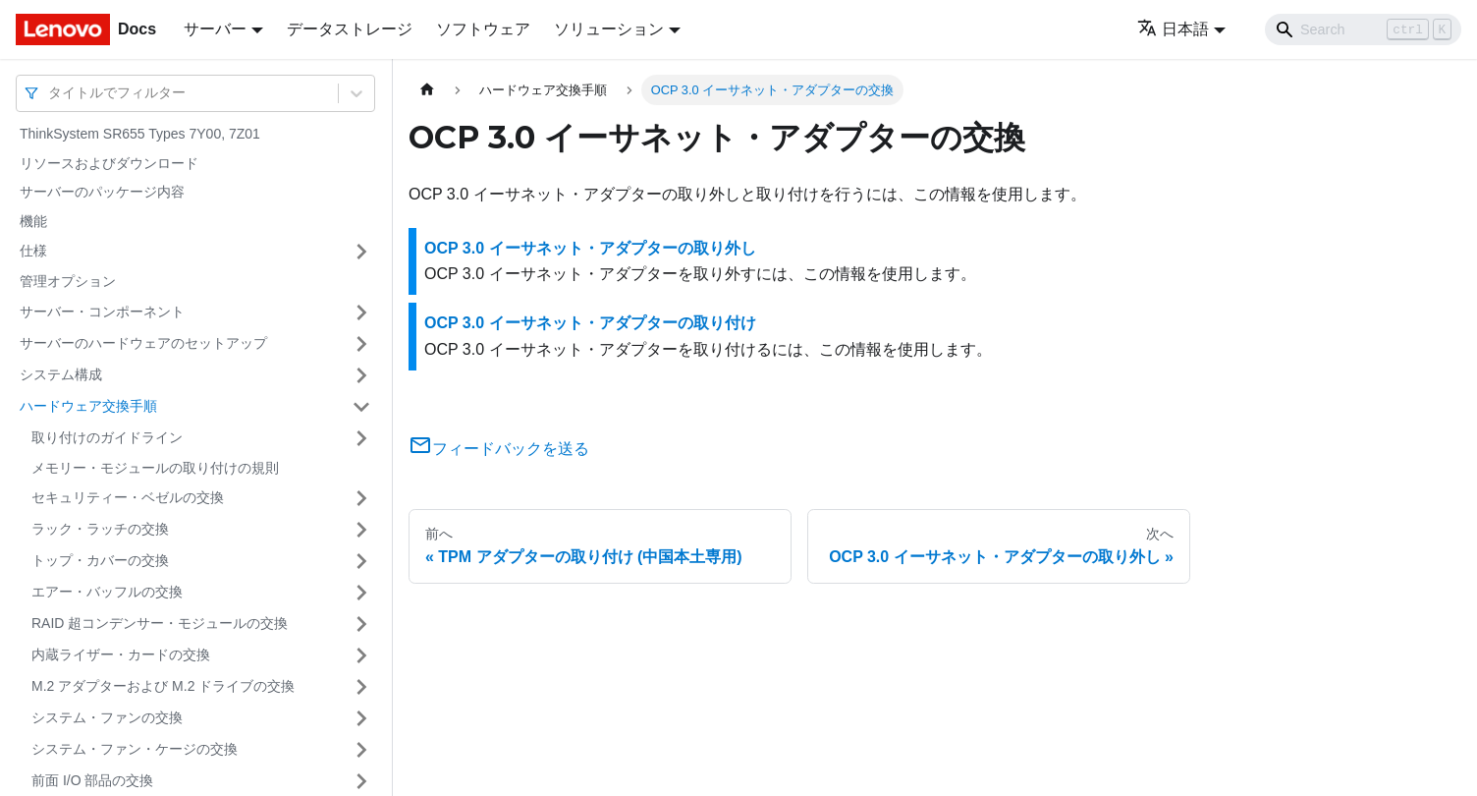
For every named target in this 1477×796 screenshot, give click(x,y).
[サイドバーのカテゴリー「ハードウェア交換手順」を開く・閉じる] (361, 407)
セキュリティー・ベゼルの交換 (127, 497)
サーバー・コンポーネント (102, 311)
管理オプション (68, 281)
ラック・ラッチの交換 (100, 529)
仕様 (33, 250)
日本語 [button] (1173, 29)
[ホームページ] (427, 90)
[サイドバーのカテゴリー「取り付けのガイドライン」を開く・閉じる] (361, 438)
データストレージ (349, 29)
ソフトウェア (483, 29)
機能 (33, 221)
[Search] (1363, 29)
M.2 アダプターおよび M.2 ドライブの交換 (163, 686)
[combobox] (50, 93)
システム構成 (61, 374)
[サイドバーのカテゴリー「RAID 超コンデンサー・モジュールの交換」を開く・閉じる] (361, 624)
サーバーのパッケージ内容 (102, 191)
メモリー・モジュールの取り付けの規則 (155, 468)
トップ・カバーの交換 (100, 560)
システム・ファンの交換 (107, 717)
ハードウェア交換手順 (88, 406)
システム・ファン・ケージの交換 (134, 749)
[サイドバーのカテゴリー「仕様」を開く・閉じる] (361, 251)
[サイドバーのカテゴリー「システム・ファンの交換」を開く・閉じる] (361, 718)
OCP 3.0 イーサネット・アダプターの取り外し (590, 248)
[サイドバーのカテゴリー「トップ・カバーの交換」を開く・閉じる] (361, 561)
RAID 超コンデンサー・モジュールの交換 (159, 623)
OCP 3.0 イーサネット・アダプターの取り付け (590, 322)
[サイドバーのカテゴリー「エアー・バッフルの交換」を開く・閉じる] (361, 592)
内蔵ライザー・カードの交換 (120, 654)
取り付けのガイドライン (107, 437)
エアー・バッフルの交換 (107, 591)
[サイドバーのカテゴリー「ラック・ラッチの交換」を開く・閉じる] (361, 529)
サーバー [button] (215, 29)
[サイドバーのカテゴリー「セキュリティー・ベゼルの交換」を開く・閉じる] (361, 498)
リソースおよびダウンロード (109, 163)
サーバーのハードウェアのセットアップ (143, 343)
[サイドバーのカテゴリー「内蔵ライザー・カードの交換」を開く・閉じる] (361, 655)
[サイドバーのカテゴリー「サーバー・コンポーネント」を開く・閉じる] (361, 312)
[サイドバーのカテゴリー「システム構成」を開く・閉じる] (361, 375)
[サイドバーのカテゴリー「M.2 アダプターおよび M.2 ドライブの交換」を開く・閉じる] (361, 687)
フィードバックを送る (499, 448)
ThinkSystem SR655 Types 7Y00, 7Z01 (140, 134)
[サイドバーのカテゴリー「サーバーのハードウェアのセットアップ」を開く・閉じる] (361, 344)
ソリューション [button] (609, 29)
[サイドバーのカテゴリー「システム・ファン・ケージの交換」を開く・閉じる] (361, 750)
